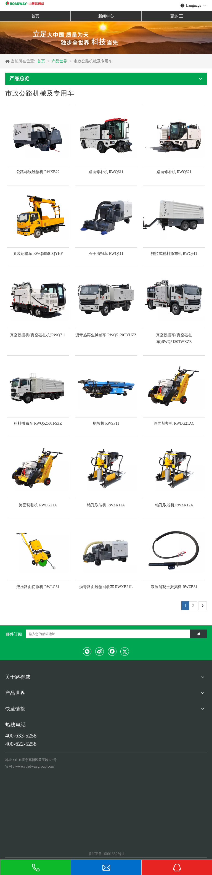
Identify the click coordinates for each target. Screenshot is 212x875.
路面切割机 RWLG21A (38, 505)
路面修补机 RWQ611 (106, 172)
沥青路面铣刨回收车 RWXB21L (105, 587)
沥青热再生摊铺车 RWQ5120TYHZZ (105, 335)
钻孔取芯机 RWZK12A (174, 505)
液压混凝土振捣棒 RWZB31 (174, 587)
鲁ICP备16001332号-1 (106, 854)
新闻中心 (106, 16)
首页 (35, 16)
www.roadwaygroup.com (34, 766)
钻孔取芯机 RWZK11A (106, 505)
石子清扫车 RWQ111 (106, 254)
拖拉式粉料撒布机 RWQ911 (174, 254)
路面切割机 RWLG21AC (174, 423)
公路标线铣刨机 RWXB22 (38, 172)
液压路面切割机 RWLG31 (37, 587)
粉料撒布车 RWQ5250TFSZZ (38, 423)
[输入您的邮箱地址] (106, 634)
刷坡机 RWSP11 (106, 423)
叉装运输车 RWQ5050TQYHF (38, 254)
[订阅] (198, 634)
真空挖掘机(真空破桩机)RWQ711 (38, 335)
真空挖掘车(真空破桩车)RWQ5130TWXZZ (174, 338)
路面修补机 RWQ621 (174, 172)
